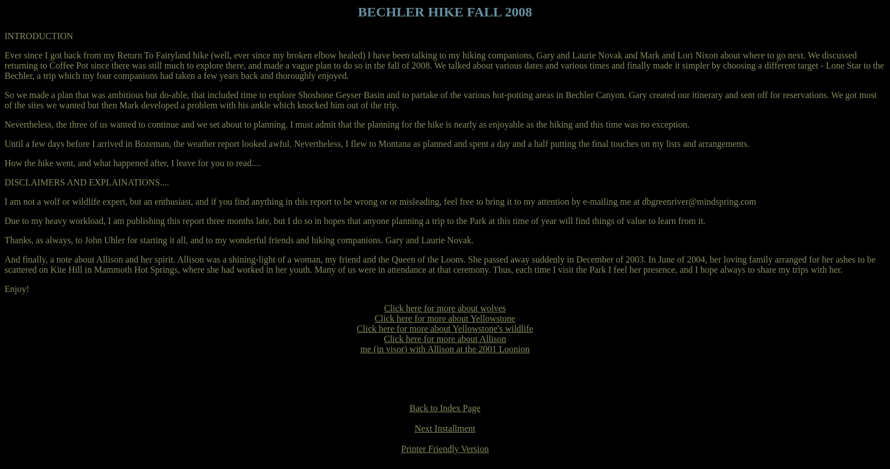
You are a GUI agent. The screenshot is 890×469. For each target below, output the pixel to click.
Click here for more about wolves (445, 308)
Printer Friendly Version (445, 449)
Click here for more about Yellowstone (445, 318)
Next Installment (444, 428)
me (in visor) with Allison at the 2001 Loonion (445, 349)
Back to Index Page (445, 408)
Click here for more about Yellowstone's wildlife (445, 328)
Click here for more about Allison (445, 339)
